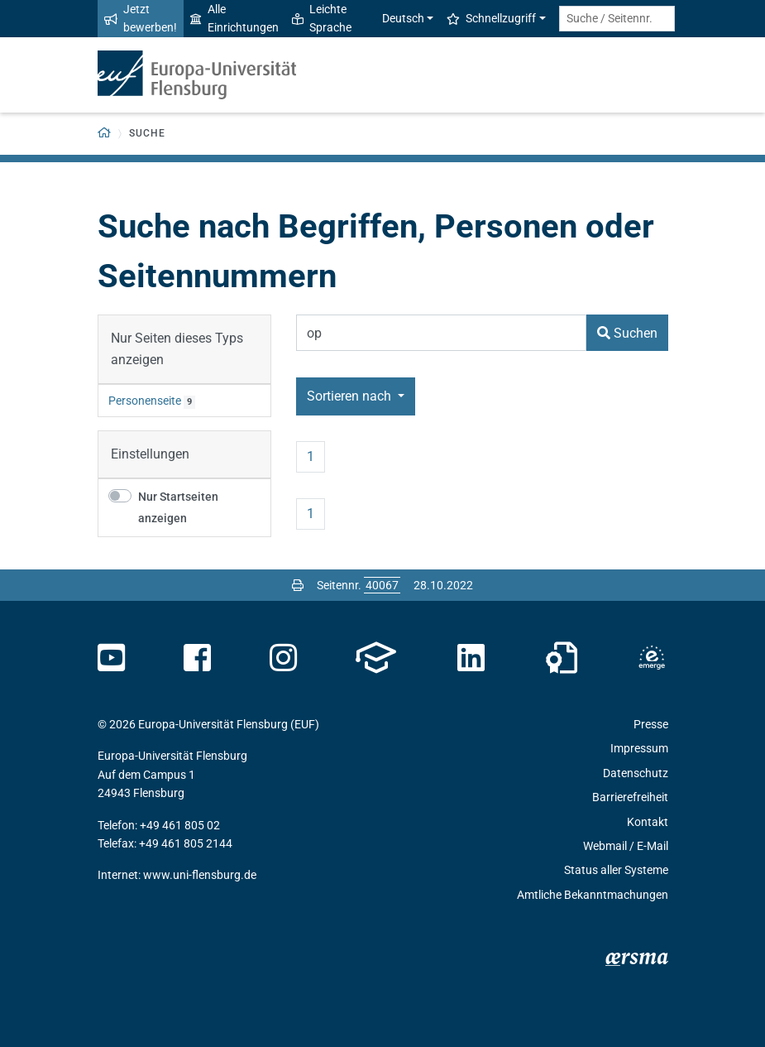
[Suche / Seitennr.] (617, 18)
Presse (651, 724)
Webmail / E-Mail (625, 845)
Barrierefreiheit (630, 797)
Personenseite (144, 400)
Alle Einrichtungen (234, 18)
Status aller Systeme (616, 870)
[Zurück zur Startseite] (105, 134)
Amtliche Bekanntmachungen (592, 894)
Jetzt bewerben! (140, 18)
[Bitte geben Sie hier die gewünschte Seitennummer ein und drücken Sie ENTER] (382, 585)
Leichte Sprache (321, 18)
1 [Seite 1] (310, 456)
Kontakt (647, 821)
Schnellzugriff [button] (491, 18)
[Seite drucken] (298, 585)
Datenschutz (635, 773)
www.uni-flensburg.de (199, 874)
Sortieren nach (350, 396)
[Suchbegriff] (441, 333)
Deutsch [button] (394, 18)
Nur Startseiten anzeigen (178, 508)
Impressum (639, 748)
